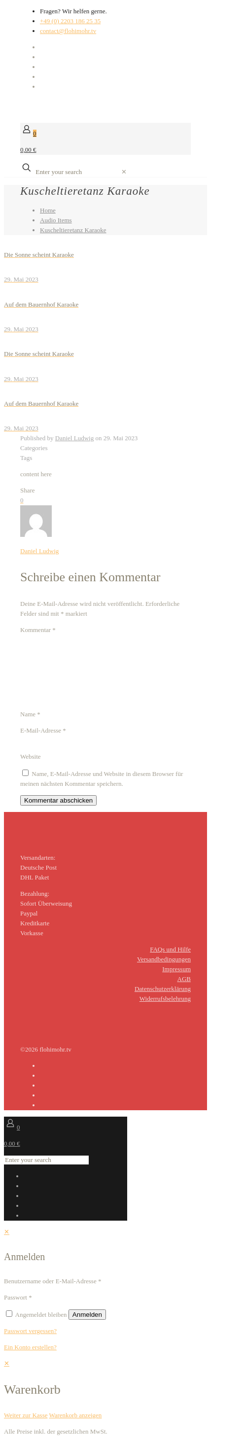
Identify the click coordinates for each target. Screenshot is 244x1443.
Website (30, 756)
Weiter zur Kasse (25, 1415)
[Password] (76, 1297)
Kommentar (38, 630)
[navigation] (122, 1389)
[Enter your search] (77, 172)
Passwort (18, 1297)
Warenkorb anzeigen (75, 1415)
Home (48, 210)
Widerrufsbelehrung (165, 998)
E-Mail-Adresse (43, 730)
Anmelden (87, 1314)
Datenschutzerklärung (163, 988)
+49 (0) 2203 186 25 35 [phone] (70, 21)
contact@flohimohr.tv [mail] (68, 31)
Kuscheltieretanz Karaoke (73, 230)
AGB (184, 979)
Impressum (176, 969)
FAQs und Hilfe (170, 949)
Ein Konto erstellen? (30, 1347)
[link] (124, 172)
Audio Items (56, 220)
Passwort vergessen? (30, 1331)
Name (30, 714)
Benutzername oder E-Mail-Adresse (52, 1281)
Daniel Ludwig (74, 438)
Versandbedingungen (164, 959)
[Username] (145, 1281)
